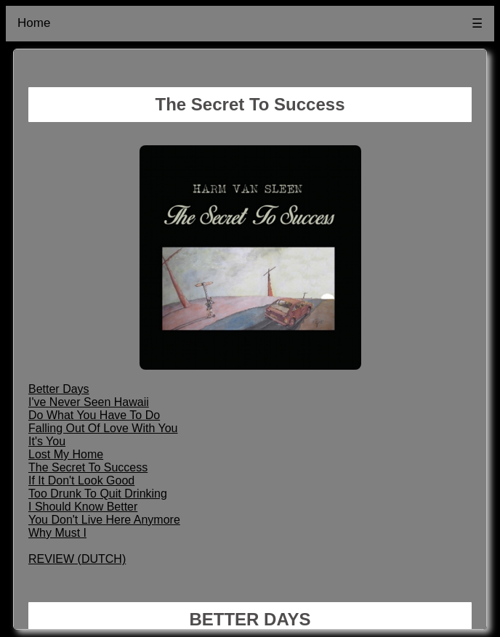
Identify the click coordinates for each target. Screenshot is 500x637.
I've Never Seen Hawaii (88, 402)
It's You (46, 441)
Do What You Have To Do (94, 415)
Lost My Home (65, 454)
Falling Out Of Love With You (102, 428)
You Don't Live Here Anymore (104, 520)
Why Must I (57, 533)
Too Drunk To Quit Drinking (97, 493)
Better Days (58, 389)
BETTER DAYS (249, 619)
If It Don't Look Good (81, 480)
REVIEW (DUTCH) (77, 559)
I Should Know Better (82, 506)
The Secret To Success (88, 467)
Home (33, 23)
